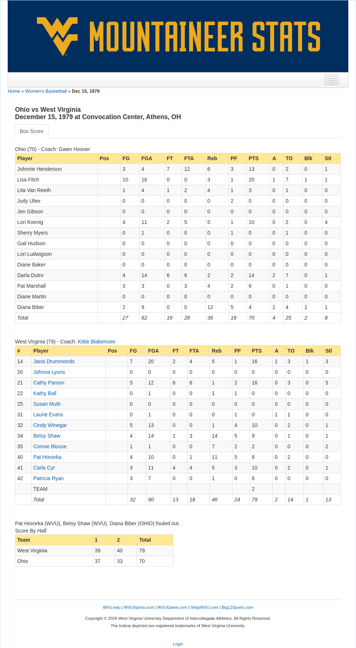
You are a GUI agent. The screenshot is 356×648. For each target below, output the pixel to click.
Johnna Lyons (49, 372)
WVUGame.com (172, 607)
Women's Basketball (46, 91)
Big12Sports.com (237, 607)
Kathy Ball (44, 393)
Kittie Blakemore (96, 342)
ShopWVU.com (204, 607)
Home (14, 91)
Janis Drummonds (54, 361)
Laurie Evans (48, 414)
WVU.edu (112, 607)
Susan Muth (47, 404)
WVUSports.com (139, 607)
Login (178, 644)
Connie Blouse (50, 446)
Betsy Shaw (46, 436)
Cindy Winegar (50, 425)
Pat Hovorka (47, 457)
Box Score (32, 131)
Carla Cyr (44, 468)
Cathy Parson (49, 383)
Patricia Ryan (48, 478)
